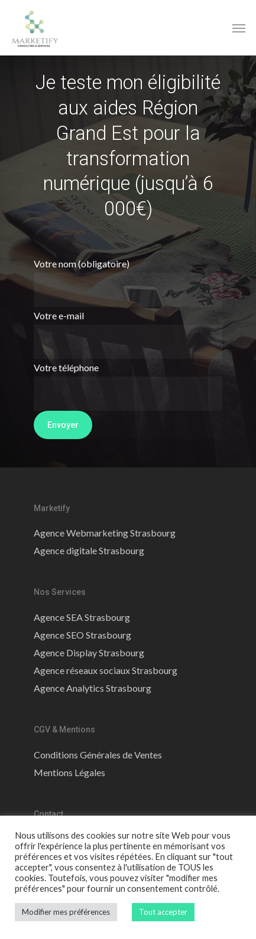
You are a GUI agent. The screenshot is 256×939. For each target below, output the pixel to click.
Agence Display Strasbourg (89, 652)
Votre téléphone (128, 386)
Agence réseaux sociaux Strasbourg (105, 670)
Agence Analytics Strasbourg (92, 687)
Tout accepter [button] (163, 912)
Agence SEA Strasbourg (82, 617)
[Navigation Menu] (238, 28)
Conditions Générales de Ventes (98, 754)
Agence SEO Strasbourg (82, 634)
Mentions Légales (69, 772)
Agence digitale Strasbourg (89, 550)
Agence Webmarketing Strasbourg (105, 532)
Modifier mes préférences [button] (66, 912)
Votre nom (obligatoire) (128, 282)
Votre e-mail (128, 334)
